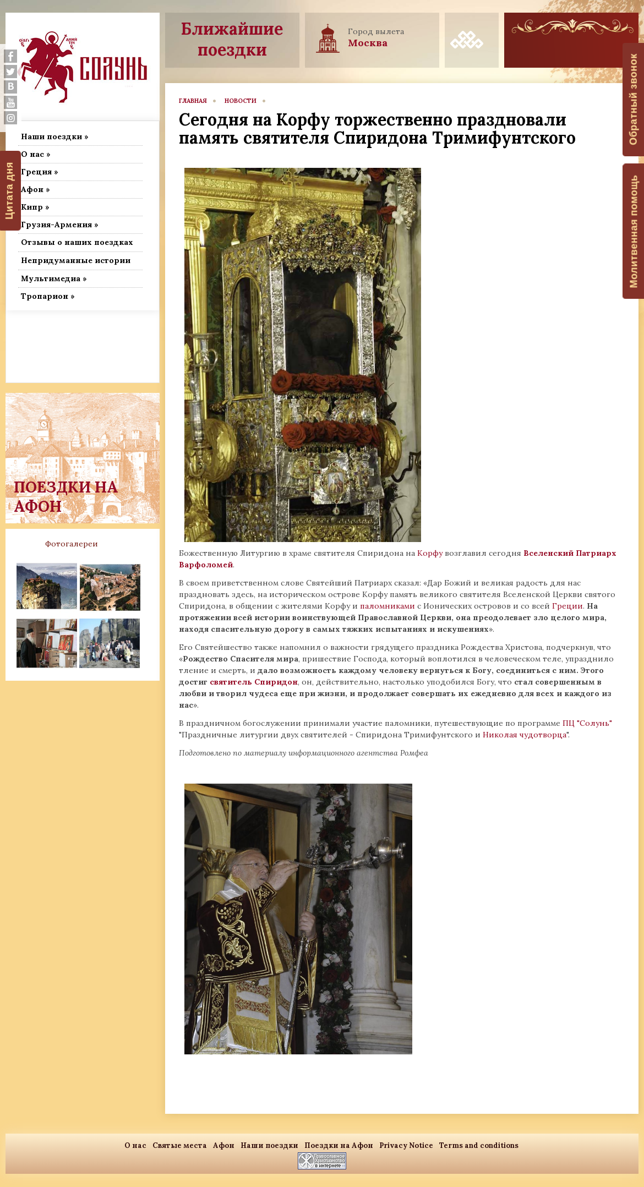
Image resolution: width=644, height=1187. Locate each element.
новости (240, 101)
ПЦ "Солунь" (586, 723)
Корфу (431, 553)
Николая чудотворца (524, 735)
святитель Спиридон (254, 682)
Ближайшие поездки (232, 39)
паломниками (387, 606)
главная (193, 101)
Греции (567, 606)
